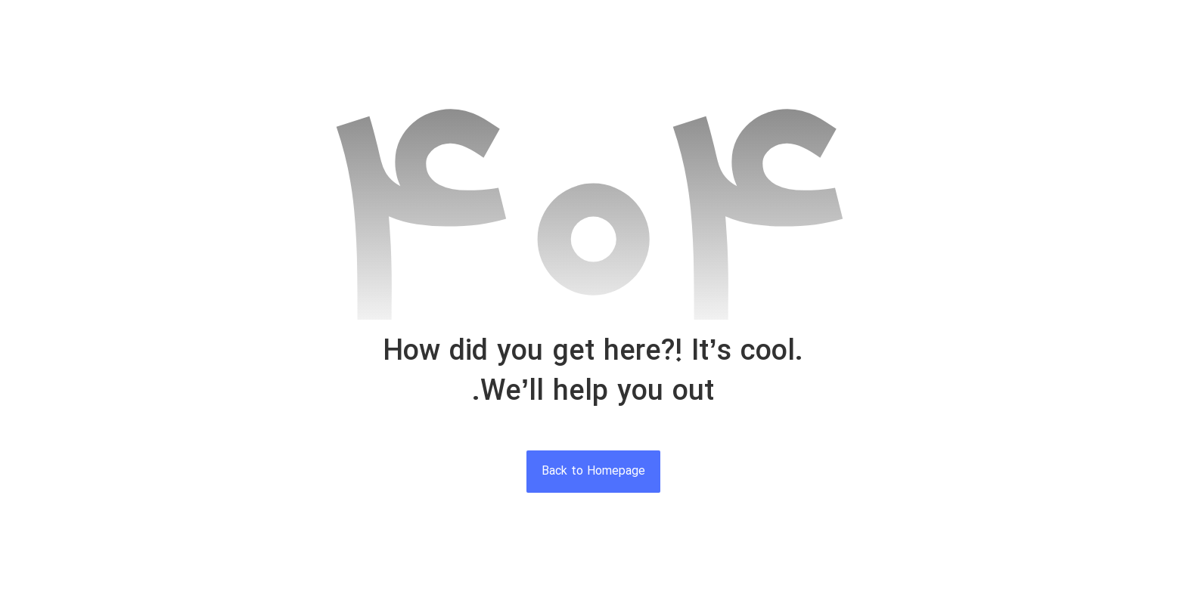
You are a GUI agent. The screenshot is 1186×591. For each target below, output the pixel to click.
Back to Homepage (593, 471)
